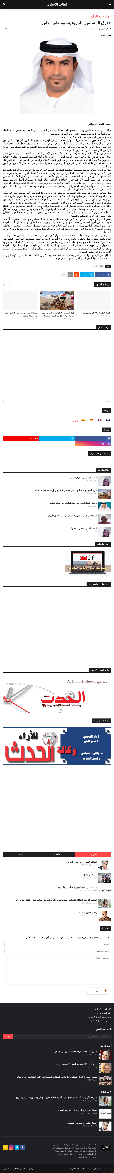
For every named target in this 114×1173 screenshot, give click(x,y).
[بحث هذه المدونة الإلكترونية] (62, 1036)
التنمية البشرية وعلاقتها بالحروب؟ (97, 313)
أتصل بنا (6, 1168)
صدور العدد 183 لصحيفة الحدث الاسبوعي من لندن (75, 1051)
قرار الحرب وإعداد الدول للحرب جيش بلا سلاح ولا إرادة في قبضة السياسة (57, 314)
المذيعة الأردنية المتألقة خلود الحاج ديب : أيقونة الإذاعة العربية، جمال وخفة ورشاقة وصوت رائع (56, 900)
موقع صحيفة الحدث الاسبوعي (99, 1017)
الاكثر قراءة (93, 854)
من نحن (31, 1168)
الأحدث (57, 854)
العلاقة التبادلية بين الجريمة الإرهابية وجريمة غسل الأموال (72, 516)
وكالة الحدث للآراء (104, 1013)
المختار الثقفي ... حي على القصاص (82, 862)
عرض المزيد (8, 284)
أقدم (6, 401)
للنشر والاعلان (19, 1168)
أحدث (107, 401)
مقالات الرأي (99, 16)
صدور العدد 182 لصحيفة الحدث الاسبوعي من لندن (75, 1064)
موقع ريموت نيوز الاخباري (101, 1021)
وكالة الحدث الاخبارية (103, 1009)
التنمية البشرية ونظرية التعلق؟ (84, 528)
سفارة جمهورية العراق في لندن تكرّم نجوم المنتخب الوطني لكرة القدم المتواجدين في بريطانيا (56, 1077)
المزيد (75, 421)
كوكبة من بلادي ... (89, 875)
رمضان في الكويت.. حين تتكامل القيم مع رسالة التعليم (21, 314)
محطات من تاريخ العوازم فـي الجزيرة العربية (77, 887)
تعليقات (21, 854)
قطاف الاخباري (57, 4)
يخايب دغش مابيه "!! (88, 913)
